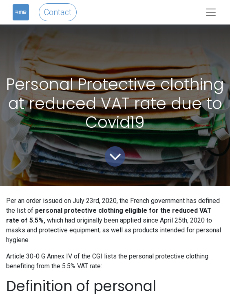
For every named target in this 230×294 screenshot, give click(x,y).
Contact (57, 12)
